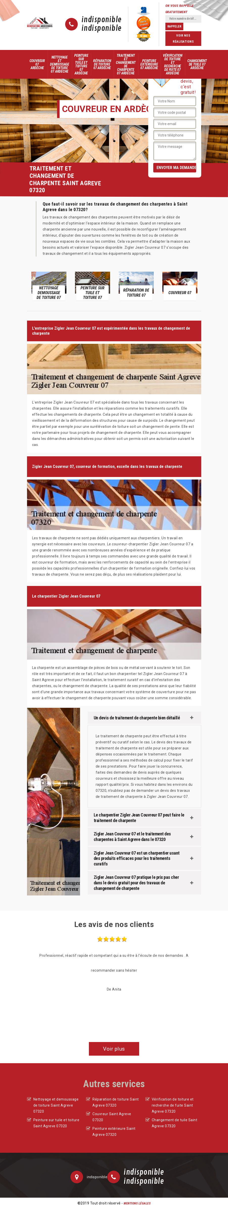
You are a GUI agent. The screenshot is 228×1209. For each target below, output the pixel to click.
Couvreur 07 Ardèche (37, 64)
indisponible (102, 20)
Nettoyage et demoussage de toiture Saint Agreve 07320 (56, 1105)
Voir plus (114, 1049)
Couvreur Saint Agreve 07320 (111, 1117)
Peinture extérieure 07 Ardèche (149, 64)
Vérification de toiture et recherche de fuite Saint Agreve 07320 (173, 1105)
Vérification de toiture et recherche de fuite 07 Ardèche (172, 64)
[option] (49, 285)
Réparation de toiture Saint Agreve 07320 (115, 1102)
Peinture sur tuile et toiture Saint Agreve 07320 (56, 1123)
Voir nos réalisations (183, 38)
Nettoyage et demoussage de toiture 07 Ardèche (59, 64)
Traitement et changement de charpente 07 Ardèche (125, 64)
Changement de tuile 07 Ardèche (197, 64)
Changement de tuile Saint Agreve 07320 (174, 1123)
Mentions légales (137, 1203)
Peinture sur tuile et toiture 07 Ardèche (81, 64)
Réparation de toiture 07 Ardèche (102, 64)
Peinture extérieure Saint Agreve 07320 (114, 1132)
